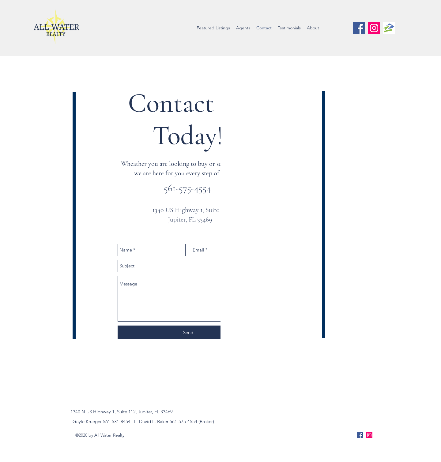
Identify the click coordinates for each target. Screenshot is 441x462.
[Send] (188, 332)
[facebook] (359, 28)
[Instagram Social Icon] (374, 28)
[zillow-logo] (389, 28)
